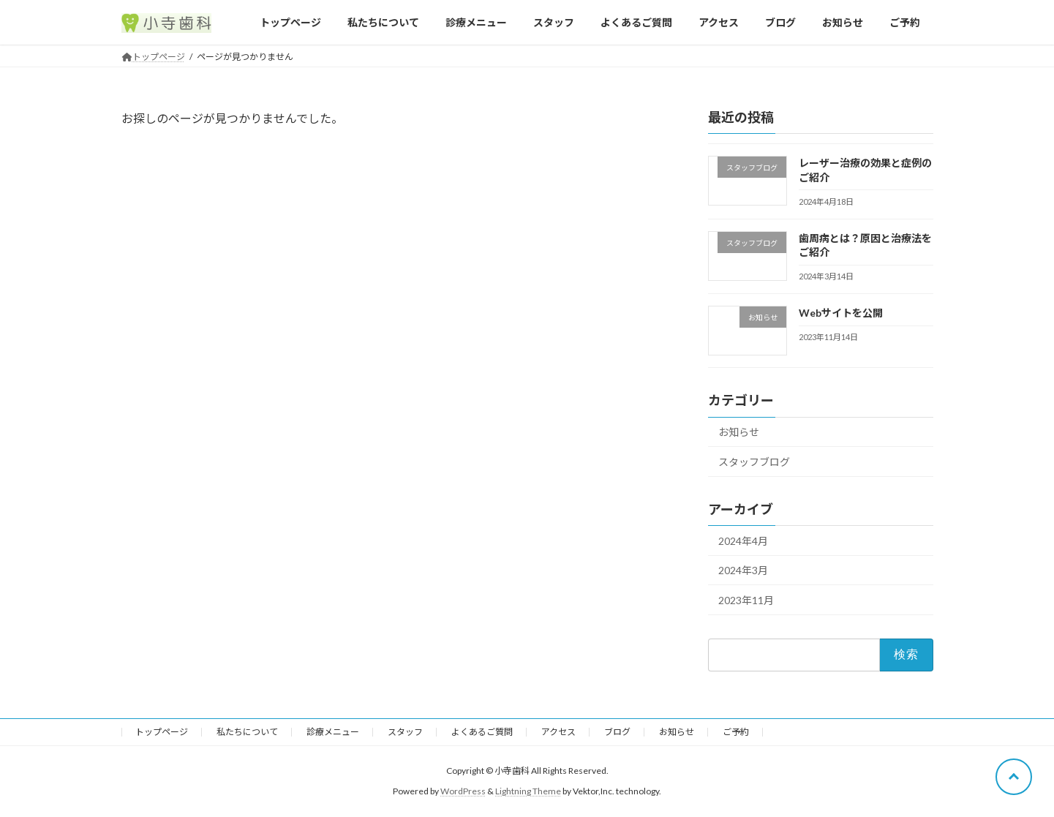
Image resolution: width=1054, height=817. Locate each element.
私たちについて (247, 731)
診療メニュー (332, 731)
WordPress (463, 791)
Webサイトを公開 (840, 312)
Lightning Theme (528, 791)
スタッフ (405, 731)
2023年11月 (746, 600)
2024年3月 (743, 570)
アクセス (558, 731)
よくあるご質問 (482, 731)
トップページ (161, 731)
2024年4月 (743, 541)
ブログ (617, 731)
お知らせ (738, 432)
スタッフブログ (754, 462)
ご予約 (736, 731)
